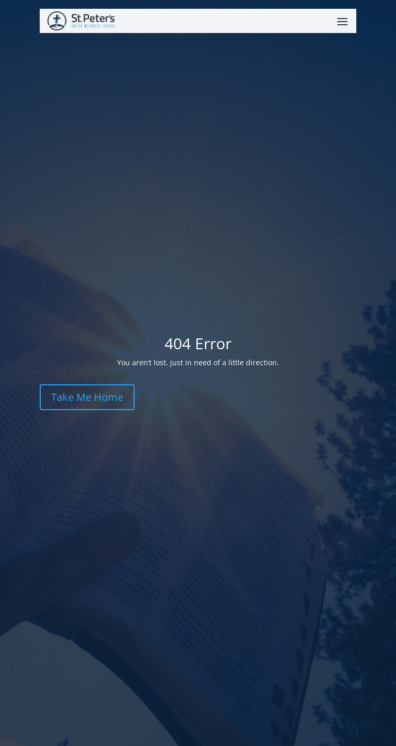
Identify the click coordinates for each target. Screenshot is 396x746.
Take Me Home (87, 397)
